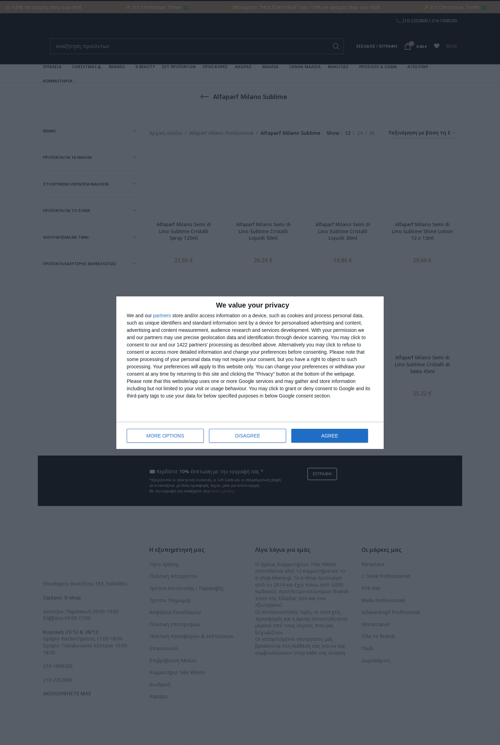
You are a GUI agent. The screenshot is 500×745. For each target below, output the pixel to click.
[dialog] (250, 372)
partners (162, 315)
